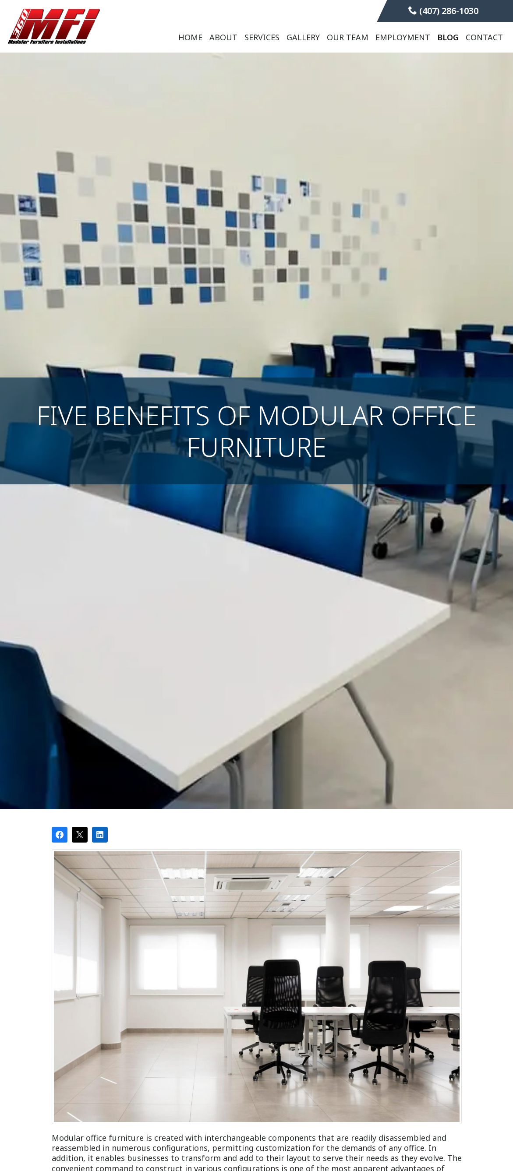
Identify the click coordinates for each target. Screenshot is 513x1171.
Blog (448, 37)
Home (190, 37)
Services (261, 37)
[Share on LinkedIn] (100, 835)
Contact (484, 37)
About (223, 37)
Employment (402, 37)
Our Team (347, 37)
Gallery (303, 37)
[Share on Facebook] (59, 835)
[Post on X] (80, 835)
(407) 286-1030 (443, 11)
